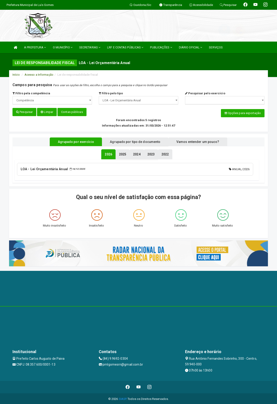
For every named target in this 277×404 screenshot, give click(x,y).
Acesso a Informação (39, 74)
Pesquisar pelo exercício (205, 93)
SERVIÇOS (216, 47)
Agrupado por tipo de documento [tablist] (135, 141)
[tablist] (108, 154)
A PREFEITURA (35, 47)
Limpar (47, 112)
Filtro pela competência (31, 93)
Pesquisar (24, 112)
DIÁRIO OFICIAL (190, 47)
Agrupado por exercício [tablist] (73, 141)
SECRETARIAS (89, 47)
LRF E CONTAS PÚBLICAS (125, 47)
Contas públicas (72, 112)
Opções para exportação (243, 113)
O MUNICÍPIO (62, 47)
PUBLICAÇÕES (161, 47)
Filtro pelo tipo (111, 93)
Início (16, 74)
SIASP (122, 398)
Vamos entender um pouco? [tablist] (200, 141)
